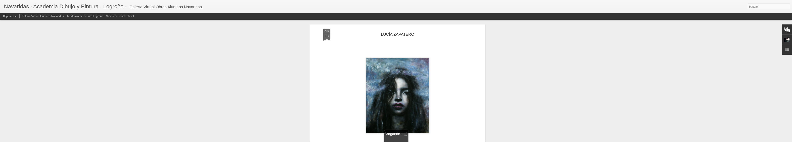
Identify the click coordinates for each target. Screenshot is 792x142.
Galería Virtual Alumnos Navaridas (42, 16)
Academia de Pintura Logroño (85, 16)
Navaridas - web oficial (120, 16)
